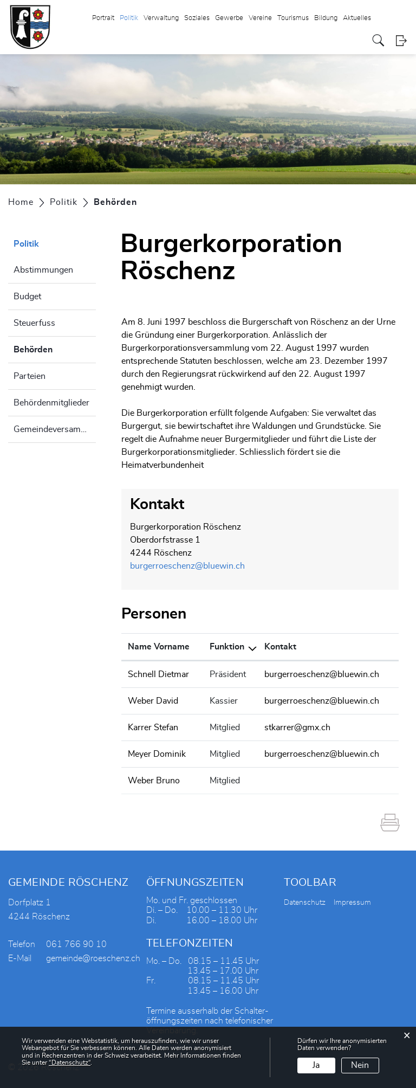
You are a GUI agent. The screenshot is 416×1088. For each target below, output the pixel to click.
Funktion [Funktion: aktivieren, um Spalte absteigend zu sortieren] (227, 646)
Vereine (260, 18)
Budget (27, 296)
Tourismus (293, 18)
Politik (129, 18)
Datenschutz (305, 902)
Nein (360, 1065)
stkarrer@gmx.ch (297, 727)
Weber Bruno (154, 780)
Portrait (103, 18)
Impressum (352, 902)
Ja (316, 1065)
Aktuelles (357, 18)
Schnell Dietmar (158, 674)
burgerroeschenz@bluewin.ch (187, 566)
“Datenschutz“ (69, 1062)
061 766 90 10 (76, 944)
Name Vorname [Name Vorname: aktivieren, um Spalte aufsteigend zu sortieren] (159, 646)
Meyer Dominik (157, 754)
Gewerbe (229, 18)
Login (401, 40)
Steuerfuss (34, 323)
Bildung (325, 18)
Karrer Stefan (153, 727)
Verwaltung (161, 18)
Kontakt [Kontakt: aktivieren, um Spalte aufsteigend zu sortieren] (280, 646)
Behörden (55, 348)
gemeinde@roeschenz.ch (93, 958)
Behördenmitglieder (51, 402)
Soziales (197, 18)
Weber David (153, 701)
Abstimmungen (43, 270)
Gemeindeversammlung (55, 429)
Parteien (30, 376)
